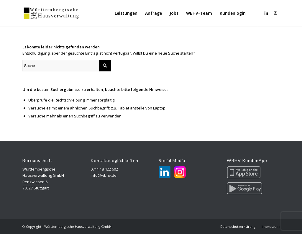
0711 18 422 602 (104, 169)
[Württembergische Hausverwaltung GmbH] (51, 13)
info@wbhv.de (103, 175)
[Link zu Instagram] (275, 13)
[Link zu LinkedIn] (266, 13)
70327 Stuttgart (35, 188)
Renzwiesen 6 (34, 181)
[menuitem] (126, 13)
